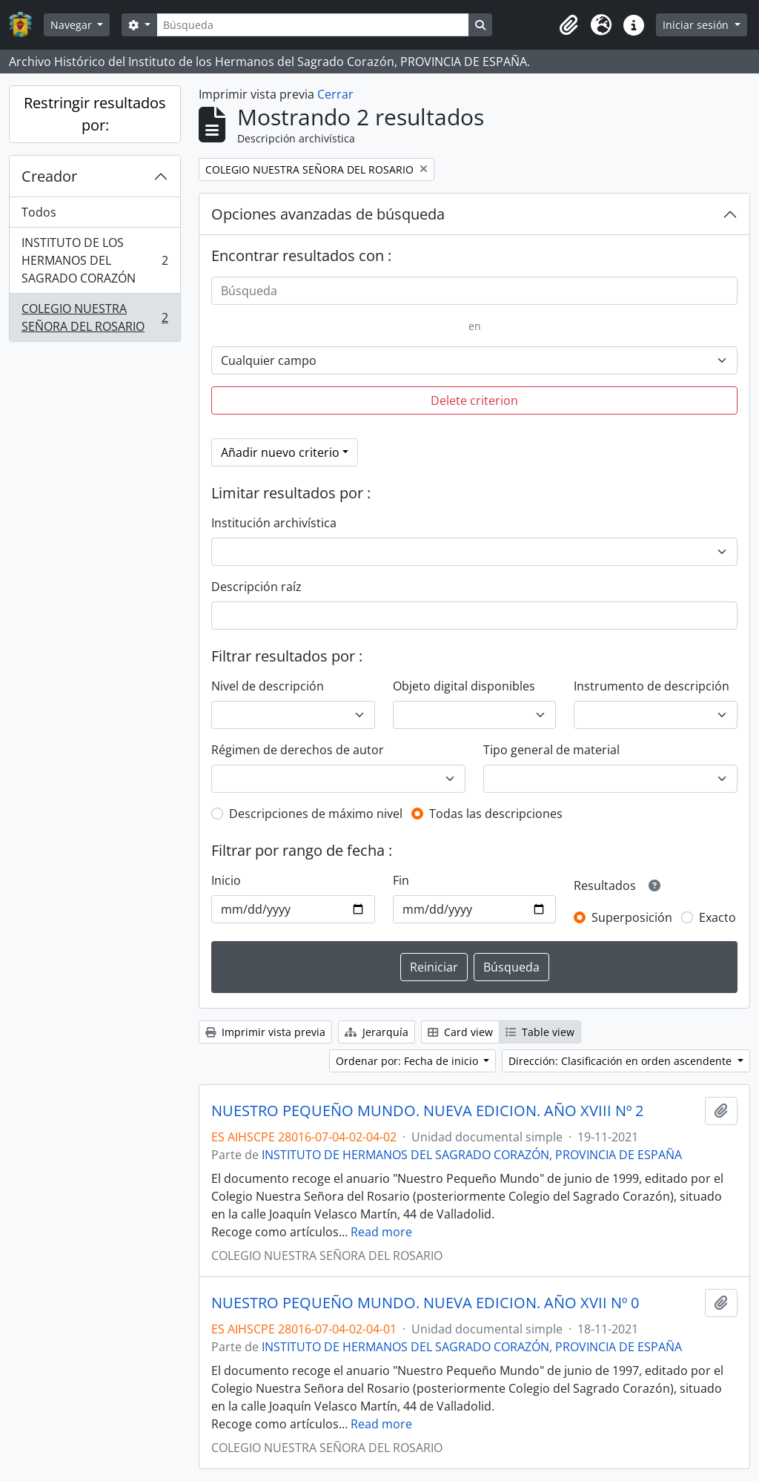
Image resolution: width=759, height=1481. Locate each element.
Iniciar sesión (697, 25)
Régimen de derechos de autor (297, 750)
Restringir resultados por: (95, 114)
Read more (381, 1232)
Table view (540, 1032)
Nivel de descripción (267, 686)
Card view (460, 1032)
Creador (49, 176)
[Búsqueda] (312, 24)
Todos (38, 212)
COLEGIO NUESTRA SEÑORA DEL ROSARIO (94, 317)
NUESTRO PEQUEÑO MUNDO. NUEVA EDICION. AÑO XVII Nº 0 (425, 1303)
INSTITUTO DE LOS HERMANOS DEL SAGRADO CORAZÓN (94, 260)
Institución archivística (274, 523)
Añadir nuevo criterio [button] (280, 452)
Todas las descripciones (496, 813)
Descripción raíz (256, 586)
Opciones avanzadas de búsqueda (328, 214)
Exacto (717, 917)
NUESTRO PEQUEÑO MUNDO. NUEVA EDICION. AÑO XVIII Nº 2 (427, 1111)
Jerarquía (376, 1032)
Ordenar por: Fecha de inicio (408, 1061)
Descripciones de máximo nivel (315, 813)
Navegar (72, 25)
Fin (401, 880)
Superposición (631, 917)
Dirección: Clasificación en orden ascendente (621, 1061)
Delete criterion (474, 400)
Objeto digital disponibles (464, 686)
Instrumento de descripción (651, 686)
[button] (568, 25)
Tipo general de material (551, 750)
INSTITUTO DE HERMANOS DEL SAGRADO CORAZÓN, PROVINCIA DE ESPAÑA (472, 1155)
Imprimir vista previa (265, 1032)
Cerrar (335, 94)
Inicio (226, 880)
